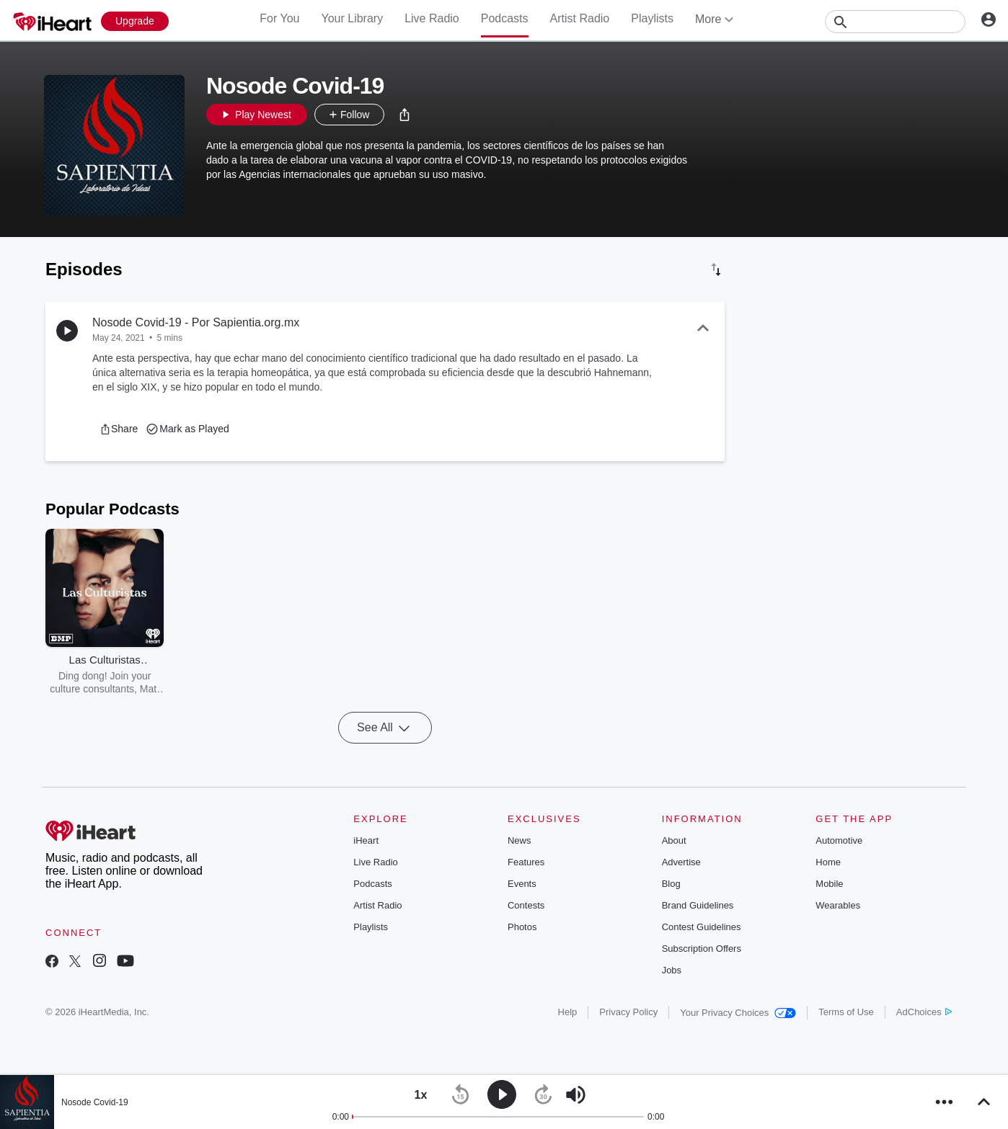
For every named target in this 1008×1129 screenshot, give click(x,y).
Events (522, 883)
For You (279, 18)
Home (828, 862)
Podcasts (505, 18)
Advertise (681, 862)
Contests (526, 905)
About (674, 840)
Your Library (352, 18)
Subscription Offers (701, 948)
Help (568, 1012)
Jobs (671, 970)
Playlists (652, 18)
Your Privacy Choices (738, 1012)
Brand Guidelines (698, 905)
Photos (522, 927)
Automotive (838, 840)
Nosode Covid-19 (94, 1102)
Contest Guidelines (701, 927)
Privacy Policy (628, 1012)
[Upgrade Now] (135, 21)
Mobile (829, 883)
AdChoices (924, 1012)
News (519, 840)
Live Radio (431, 18)
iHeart (366, 840)
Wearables (837, 905)
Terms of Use (846, 1012)
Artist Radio (580, 18)
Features (526, 862)
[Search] (895, 21)
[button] (404, 114)
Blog (671, 883)
